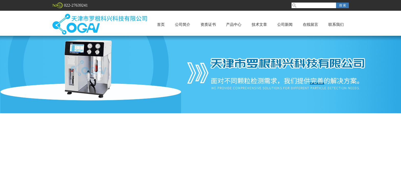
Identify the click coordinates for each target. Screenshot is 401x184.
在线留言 (310, 24)
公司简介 (182, 24)
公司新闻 (285, 24)
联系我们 (336, 24)
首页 (161, 24)
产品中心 (233, 24)
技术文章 (259, 24)
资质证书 (208, 24)
